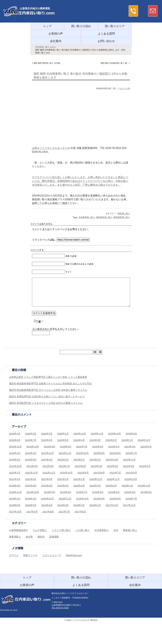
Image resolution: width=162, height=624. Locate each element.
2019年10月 (32, 492)
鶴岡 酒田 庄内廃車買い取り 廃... (114, 63)
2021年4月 (31, 479)
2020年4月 (79, 485)
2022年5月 (96, 466)
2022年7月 (64, 466)
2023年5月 (31, 459)
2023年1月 (95, 459)
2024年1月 (31, 453)
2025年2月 (111, 440)
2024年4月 (130, 446)
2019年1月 (31, 498)
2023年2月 (79, 459)
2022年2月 (144, 466)
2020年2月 (111, 485)
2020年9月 (14, 485)
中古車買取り (101, 530)
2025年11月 (97, 433)
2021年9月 (83, 472)
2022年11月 (129, 459)
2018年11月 (65, 498)
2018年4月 (47, 505)
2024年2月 (14, 453)
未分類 (29, 536)
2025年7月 (31, 440)
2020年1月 (127, 485)
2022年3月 (128, 466)
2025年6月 (47, 440)
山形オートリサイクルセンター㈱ (51, 148)
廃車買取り (15, 536)
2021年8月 (99, 472)
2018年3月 (63, 505)
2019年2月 (14, 498)
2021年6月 (131, 472)
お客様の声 (56, 33)
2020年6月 (47, 485)
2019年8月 (65, 492)
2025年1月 (127, 440)
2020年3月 (95, 485)
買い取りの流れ (81, 26)
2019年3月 (146, 492)
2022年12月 (112, 459)
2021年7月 (115, 472)
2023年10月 (82, 453)
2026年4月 (14, 433)
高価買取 (54, 536)
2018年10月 (82, 498)
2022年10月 (15, 466)
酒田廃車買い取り (104, 217)
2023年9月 (99, 453)
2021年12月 (31, 472)
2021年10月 (66, 472)
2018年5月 (31, 505)
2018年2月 (79, 505)
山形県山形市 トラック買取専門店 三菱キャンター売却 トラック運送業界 (48, 377)
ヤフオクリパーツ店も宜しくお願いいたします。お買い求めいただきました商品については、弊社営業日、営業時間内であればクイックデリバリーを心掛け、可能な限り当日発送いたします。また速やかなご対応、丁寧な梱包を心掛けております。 (80, 181)
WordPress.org (74, 555)
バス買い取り (82, 530)
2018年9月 (99, 498)
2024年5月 (114, 446)
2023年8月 (115, 453)
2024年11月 (15, 446)
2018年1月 (95, 505)
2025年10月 (114, 433)
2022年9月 (32, 466)
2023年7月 (131, 453)
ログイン (14, 555)
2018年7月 (131, 498)
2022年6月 (80, 466)
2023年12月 (47, 453)
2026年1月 (63, 433)
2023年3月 (63, 459)
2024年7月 (81, 446)
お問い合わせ (106, 41)
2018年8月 (115, 498)
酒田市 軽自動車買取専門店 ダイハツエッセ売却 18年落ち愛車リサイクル (48, 390)
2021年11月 (49, 472)
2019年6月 (97, 492)
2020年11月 (113, 479)
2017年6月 (80, 511)
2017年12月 (112, 505)
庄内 (115, 530)
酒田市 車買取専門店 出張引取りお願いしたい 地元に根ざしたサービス (47, 396)
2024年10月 (32, 446)
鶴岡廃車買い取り (122, 217)
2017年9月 (32, 511)
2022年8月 (48, 466)
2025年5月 (63, 440)
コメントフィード (51, 555)
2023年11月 (65, 453)
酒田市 (41, 536)
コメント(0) (124, 88)
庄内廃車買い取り (86, 217)
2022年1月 (14, 472)
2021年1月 (79, 479)
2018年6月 (14, 505)
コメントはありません (41, 223)
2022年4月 (112, 466)
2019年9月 (49, 492)
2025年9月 (131, 433)
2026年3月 (31, 433)
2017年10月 (15, 511)
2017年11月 (129, 505)
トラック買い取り (61, 530)
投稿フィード (30, 555)
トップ (47, 26)
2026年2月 (47, 433)
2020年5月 (63, 485)
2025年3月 (95, 440)
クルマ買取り (40, 530)
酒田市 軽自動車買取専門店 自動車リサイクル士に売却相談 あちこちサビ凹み (50, 383)
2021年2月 (63, 479)
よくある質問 (106, 33)
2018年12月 (47, 498)
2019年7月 (81, 492)
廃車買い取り (124, 213)
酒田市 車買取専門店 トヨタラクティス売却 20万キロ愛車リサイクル (45, 403)
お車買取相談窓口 (18, 530)
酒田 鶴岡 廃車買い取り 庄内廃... (47, 63)
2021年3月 (47, 479)
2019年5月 (114, 492)
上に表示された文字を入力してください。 (56, 329)
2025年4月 (79, 440)
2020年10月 (130, 479)
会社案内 (55, 41)
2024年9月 (49, 446)
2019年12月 (144, 485)
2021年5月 (14, 479)
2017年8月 (48, 511)
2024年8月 (65, 446)
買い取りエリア (115, 26)
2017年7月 (64, 511)
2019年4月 (130, 492)
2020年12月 (96, 479)
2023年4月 (47, 459)
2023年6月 (14, 459)
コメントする (37, 250)
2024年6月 (97, 446)
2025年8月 (14, 440)
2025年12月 (79, 433)
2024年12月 (144, 440)
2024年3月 (146, 446)
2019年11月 (15, 492)
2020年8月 (31, 485)
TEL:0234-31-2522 (60, 608)
